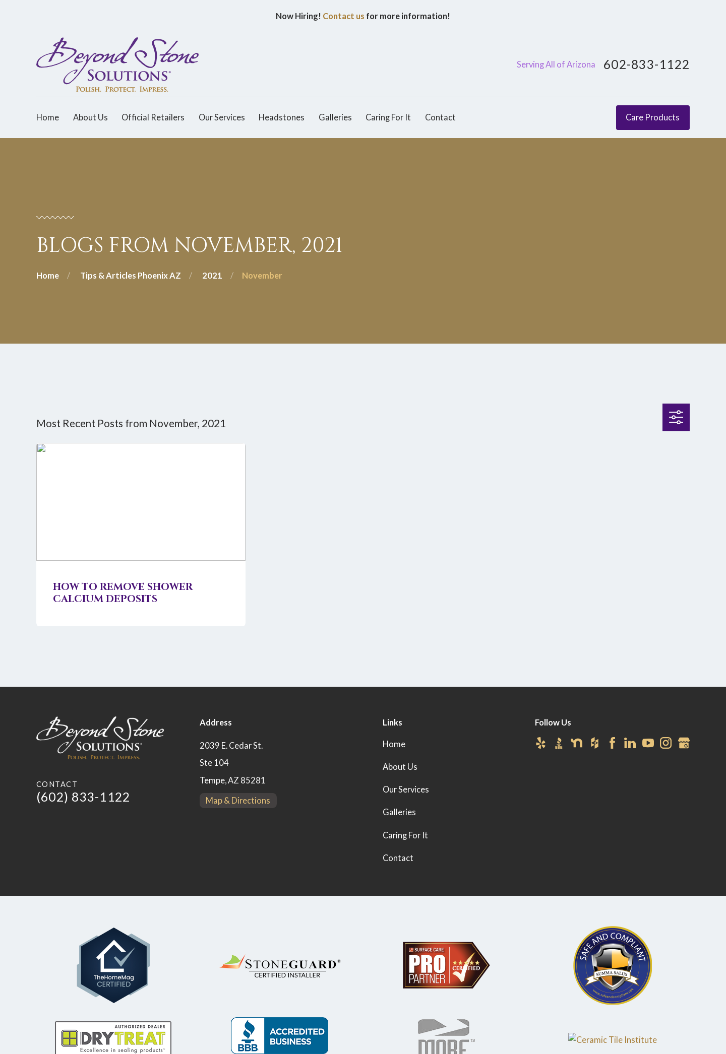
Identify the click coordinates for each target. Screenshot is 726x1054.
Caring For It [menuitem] (388, 117)
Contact (398, 858)
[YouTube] (648, 743)
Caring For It (405, 835)
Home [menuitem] (47, 117)
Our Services (406, 789)
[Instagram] (666, 743)
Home (394, 744)
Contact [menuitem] (440, 117)
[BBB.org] (559, 743)
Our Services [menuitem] (222, 117)
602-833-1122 (646, 64)
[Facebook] (612, 743)
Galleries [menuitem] (335, 117)
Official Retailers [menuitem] (153, 117)
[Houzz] (594, 743)
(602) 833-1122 (83, 796)
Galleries (399, 812)
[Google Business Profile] (684, 743)
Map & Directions (238, 801)
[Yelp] (541, 743)
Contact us (344, 16)
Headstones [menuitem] (282, 117)
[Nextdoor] (576, 743)
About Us (400, 767)
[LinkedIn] (630, 743)
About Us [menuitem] (90, 117)
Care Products (653, 117)
